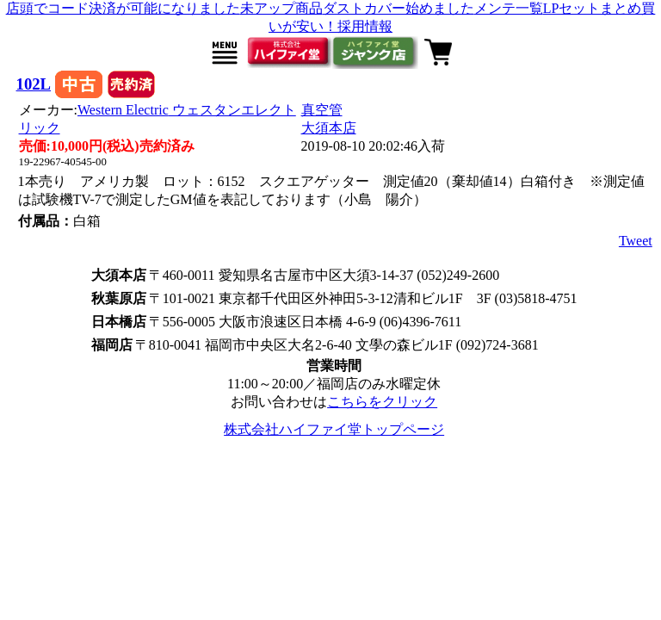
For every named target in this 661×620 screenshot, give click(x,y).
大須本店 (328, 128)
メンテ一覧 (508, 8)
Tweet (635, 240)
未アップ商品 (281, 8)
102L (34, 84)
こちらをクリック (382, 401)
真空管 (322, 109)
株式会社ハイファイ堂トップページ (334, 429)
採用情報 (364, 26)
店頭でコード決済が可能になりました (123, 8)
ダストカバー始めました (398, 8)
